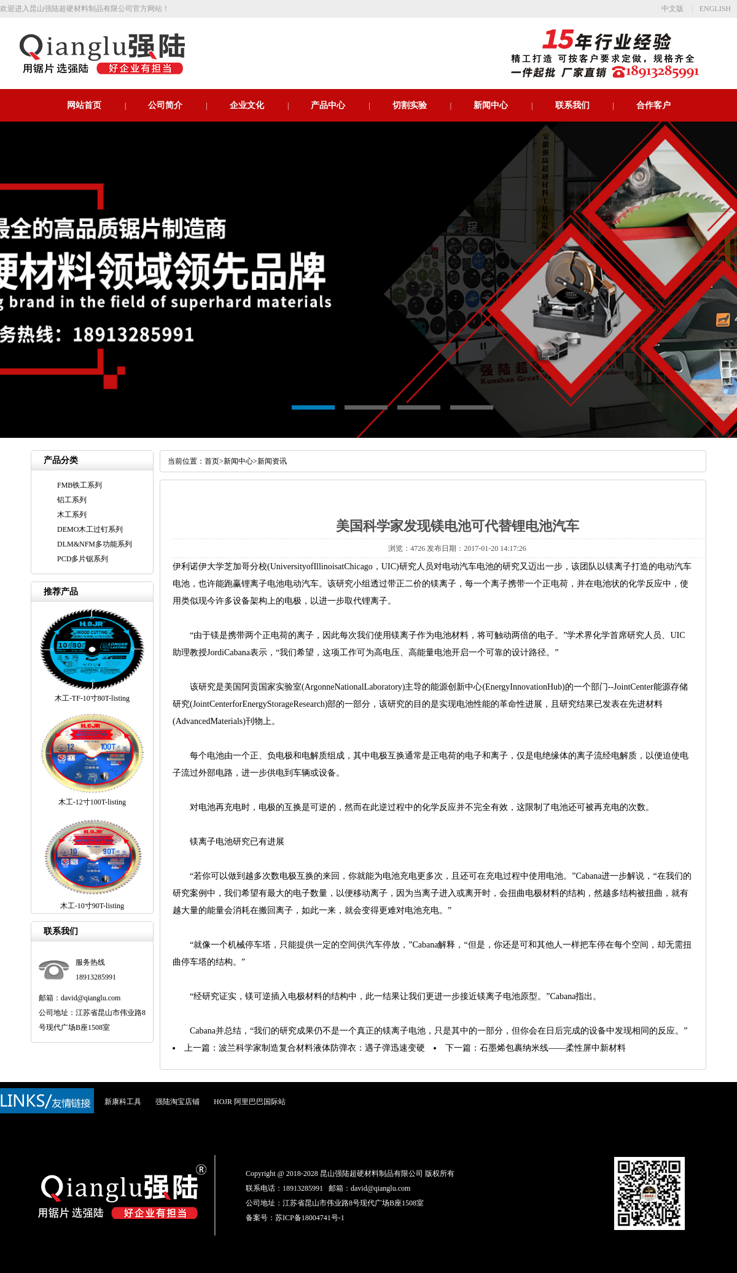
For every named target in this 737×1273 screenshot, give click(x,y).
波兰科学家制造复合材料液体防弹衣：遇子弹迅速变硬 (322, 1048)
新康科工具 (122, 1101)
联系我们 (572, 105)
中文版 (672, 8)
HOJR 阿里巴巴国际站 (250, 1101)
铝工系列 (72, 500)
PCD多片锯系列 (82, 559)
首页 (212, 461)
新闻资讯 (272, 461)
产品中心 (328, 105)
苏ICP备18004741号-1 (310, 1217)
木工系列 (72, 514)
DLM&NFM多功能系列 (94, 544)
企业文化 (247, 105)
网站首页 (84, 105)
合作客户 (653, 105)
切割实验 (409, 105)
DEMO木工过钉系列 (90, 529)
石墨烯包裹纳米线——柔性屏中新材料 (553, 1048)
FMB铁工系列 (79, 485)
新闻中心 (491, 105)
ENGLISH (715, 8)
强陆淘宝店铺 (177, 1101)
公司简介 (165, 105)
